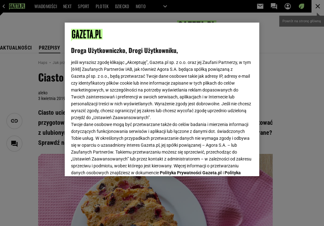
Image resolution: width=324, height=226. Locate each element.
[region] (162, 99)
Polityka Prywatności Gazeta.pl (191, 93)
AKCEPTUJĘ (232, 163)
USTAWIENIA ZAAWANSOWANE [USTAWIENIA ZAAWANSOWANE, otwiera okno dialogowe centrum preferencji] (112, 163)
